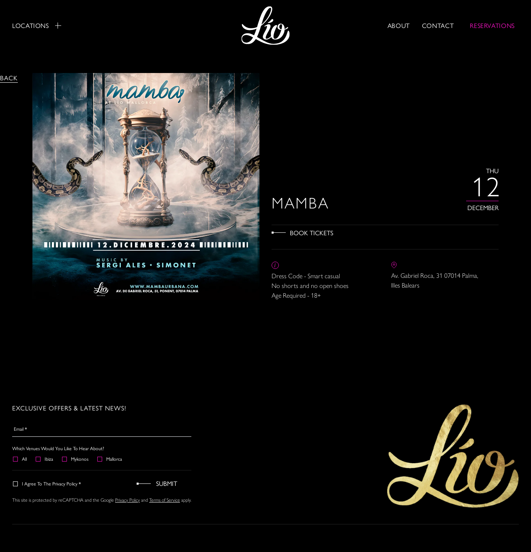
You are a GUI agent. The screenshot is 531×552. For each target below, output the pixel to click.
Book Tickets (311, 232)
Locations (36, 25)
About (399, 25)
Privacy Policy (127, 499)
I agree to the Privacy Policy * (47, 483)
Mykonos (75, 458)
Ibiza (44, 458)
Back (9, 77)
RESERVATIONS (492, 25)
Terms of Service (164, 499)
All (20, 458)
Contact (438, 25)
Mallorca (110, 458)
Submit (166, 483)
